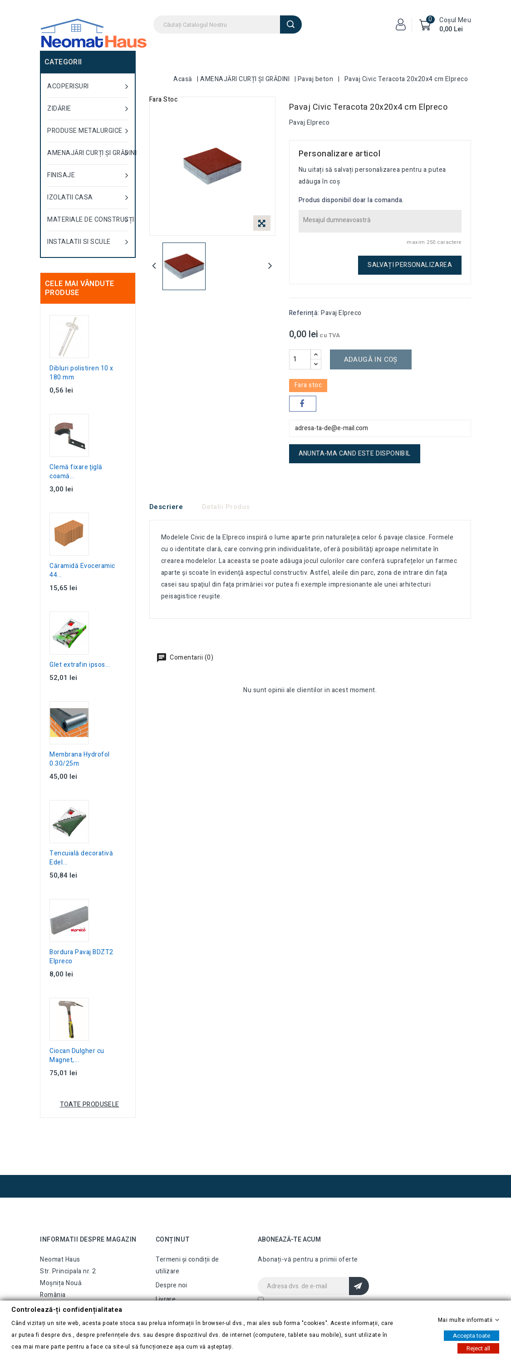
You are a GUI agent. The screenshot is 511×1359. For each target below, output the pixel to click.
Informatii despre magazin (88, 1239)
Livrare (166, 1299)
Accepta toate (471, 1335)
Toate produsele (89, 1104)
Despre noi (171, 1285)
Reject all (478, 1348)
